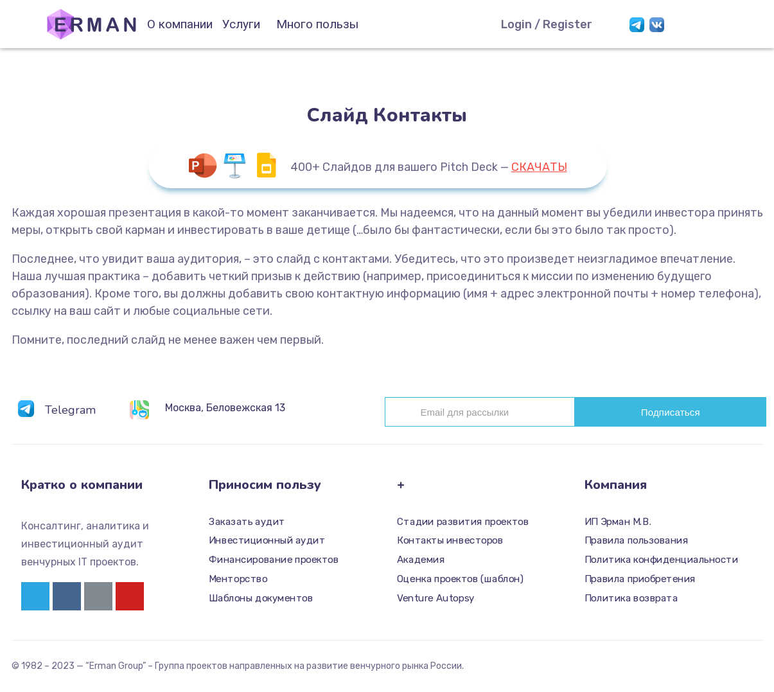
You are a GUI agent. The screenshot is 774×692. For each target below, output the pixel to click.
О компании (180, 24)
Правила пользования (637, 541)
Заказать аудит (247, 522)
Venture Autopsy (436, 598)
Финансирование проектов (274, 559)
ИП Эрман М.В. (618, 522)
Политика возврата (631, 598)
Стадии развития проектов (463, 522)
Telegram (70, 410)
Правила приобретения (640, 579)
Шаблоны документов (261, 598)
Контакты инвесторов (450, 541)
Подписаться (670, 412)
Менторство (238, 579)
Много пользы (317, 24)
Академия (420, 559)
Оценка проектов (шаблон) (460, 579)
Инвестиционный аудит (267, 541)
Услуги (241, 24)
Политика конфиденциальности (661, 559)
